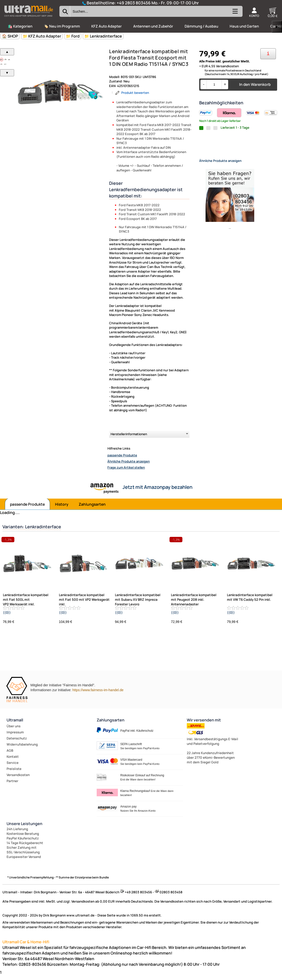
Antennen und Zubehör (153, 26)
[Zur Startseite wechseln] (28, 18)
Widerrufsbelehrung (22, 744)
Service (13, 762)
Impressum (15, 732)
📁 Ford (73, 36)
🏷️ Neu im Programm (62, 26)
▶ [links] (277, 27)
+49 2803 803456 (134, 3)
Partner (12, 781)
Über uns (13, 726)
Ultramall (15, 720)
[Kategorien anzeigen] (235, 13)
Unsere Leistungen (24, 823)
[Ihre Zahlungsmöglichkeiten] (268, 53)
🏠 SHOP (10, 36)
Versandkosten (18, 775)
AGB (10, 750)
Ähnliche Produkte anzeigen (128, 461)
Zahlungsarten (92, 504)
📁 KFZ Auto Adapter (42, 36)
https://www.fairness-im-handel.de (97, 690)
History (61, 504)
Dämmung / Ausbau (201, 26)
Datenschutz (17, 738)
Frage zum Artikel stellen (126, 467)
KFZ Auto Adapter (106, 26)
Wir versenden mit (204, 720)
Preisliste (14, 769)
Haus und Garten (244, 26)
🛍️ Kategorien (20, 26)
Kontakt (13, 756)
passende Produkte (122, 455)
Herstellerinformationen (129, 434)
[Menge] (214, 84)
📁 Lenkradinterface (103, 36)
